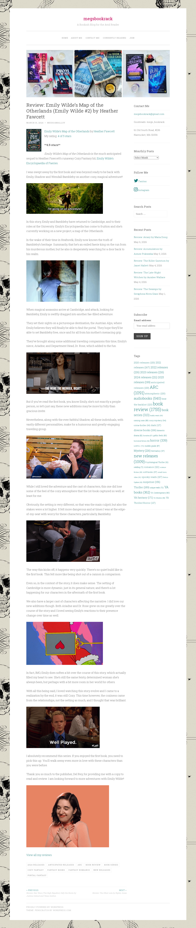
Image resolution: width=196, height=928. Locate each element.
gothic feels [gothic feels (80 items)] (160, 435)
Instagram (141, 189)
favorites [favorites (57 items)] (148, 436)
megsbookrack (98, 18)
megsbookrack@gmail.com (149, 113)
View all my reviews (39, 854)
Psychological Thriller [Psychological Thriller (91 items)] (156, 462)
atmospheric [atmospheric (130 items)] (155, 393)
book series (111, 864)
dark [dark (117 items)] (156, 425)
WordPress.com (62, 910)
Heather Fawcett (105, 131)
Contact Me (93, 38)
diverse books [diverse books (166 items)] (145, 430)
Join (132, 38)
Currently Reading (114, 38)
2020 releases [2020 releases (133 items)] (144, 362)
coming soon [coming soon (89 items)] (141, 420)
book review (93, 864)
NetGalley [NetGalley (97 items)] (158, 451)
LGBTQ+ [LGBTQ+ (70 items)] (139, 446)
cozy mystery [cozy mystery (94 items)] (157, 420)
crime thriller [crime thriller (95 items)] (142, 425)
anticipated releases (61, 864)
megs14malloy (56, 122)
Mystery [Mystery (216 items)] (142, 450)
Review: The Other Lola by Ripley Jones (101, 891)
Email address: (142, 320)
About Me (76, 38)
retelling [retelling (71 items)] (138, 467)
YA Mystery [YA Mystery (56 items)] (159, 498)
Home (65, 38)
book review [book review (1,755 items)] (148, 406)
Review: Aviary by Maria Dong (150, 237)
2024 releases (36, 864)
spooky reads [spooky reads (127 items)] (152, 476)
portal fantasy (37, 875)
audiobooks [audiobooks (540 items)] (147, 398)
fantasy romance (79, 869)
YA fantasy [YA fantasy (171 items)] (143, 497)
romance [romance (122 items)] (151, 467)
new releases (101, 869)
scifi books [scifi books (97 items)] (150, 472)
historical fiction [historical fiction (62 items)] (142, 441)
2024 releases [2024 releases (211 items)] (145, 377)
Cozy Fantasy (36, 869)
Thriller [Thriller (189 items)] (141, 487)
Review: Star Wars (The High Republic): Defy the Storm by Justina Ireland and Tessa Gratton (51, 892)
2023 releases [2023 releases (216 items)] (152, 372)
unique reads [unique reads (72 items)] (157, 487)
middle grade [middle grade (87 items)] (152, 445)
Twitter (140, 180)
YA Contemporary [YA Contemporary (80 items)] (160, 492)
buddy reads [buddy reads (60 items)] (156, 415)
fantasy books (56, 869)
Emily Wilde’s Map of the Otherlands (67, 131)
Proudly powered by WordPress (44, 906)
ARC (80, 864)
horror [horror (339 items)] (158, 440)
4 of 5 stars (64, 136)
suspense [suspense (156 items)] (151, 482)
